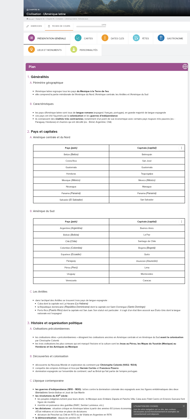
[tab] (46, 38)
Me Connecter (11, 18)
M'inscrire (12, 13)
